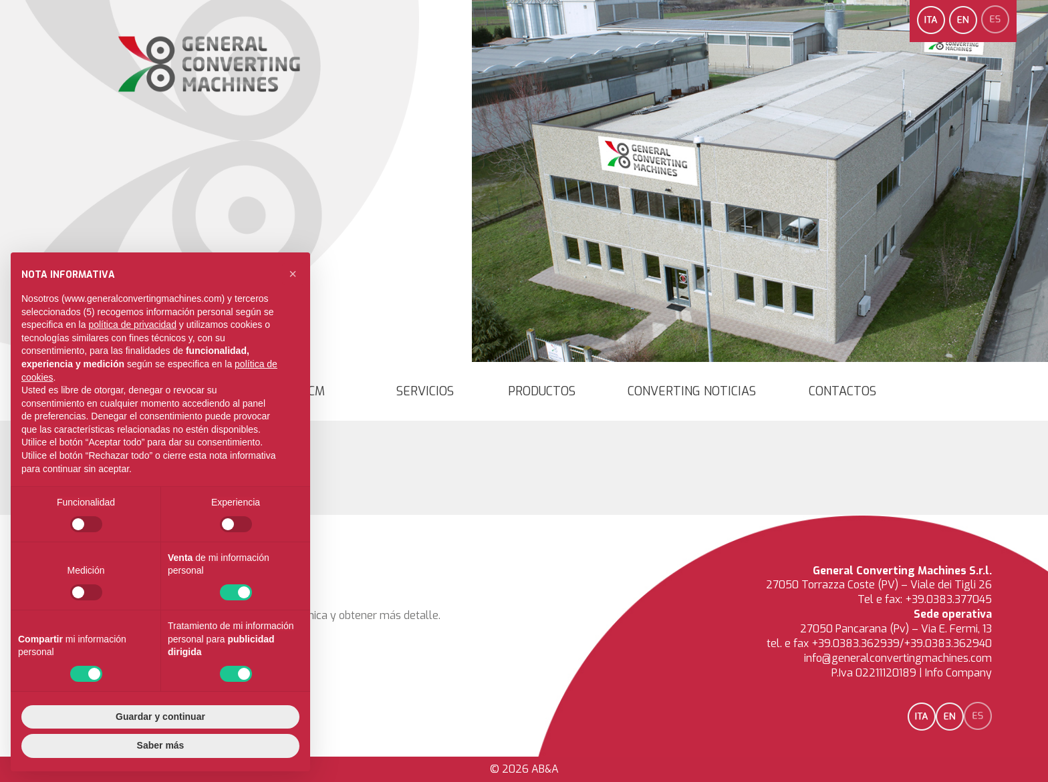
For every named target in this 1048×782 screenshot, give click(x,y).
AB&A (545, 769)
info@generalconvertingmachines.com (898, 658)
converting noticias (692, 391)
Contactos (842, 391)
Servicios (425, 391)
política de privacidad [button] (132, 324)
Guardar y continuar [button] (160, 716)
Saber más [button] (160, 745)
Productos (541, 391)
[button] (292, 273)
